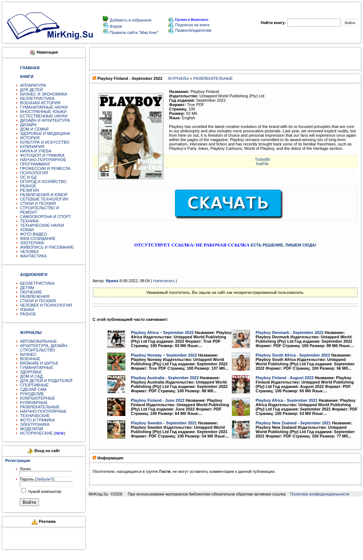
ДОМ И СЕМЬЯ (34, 129)
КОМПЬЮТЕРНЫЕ (37, 398)
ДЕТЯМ (27, 287)
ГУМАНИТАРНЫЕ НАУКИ (44, 107)
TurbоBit (262, 159)
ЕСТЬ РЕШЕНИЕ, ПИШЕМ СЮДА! (283, 245)
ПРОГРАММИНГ (35, 164)
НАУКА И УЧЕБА (35, 151)
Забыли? (44, 479)
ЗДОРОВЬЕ (31, 372)
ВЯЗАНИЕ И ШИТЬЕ (39, 363)
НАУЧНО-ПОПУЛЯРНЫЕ (43, 411)
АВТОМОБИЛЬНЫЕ (38, 341)
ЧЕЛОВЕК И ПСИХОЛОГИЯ (46, 305)
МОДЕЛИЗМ (31, 429)
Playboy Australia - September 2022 (165, 378)
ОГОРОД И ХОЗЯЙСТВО (43, 181)
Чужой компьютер (44, 491)
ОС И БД (28, 177)
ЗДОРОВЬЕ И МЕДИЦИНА (45, 133)
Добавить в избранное (130, 20)
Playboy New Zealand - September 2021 (293, 423)
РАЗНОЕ (28, 186)
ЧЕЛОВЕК (29, 251)
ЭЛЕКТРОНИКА (34, 424)
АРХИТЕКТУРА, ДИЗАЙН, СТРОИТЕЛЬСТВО (44, 347)
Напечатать (164, 281)
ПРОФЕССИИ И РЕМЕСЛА (45, 168)
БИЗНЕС (28, 354)
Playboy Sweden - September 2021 (164, 423)
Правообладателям (189, 30)
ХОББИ (27, 230)
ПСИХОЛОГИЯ (34, 173)
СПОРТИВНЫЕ (34, 385)
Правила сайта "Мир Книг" (134, 32)
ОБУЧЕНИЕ (31, 292)
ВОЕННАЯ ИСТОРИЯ (40, 103)
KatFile (262, 164)
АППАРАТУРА (33, 85)
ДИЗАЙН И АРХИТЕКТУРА (45, 120)
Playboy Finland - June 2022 (157, 400)
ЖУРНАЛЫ (178, 78)
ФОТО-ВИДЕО (33, 234)
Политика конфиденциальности (319, 494)
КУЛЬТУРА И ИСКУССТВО (44, 142)
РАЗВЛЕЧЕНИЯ (35, 296)
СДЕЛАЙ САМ (33, 389)
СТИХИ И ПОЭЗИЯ (38, 203)
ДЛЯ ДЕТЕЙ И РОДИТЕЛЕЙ (46, 380)
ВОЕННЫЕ (30, 359)
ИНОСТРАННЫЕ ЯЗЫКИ (43, 111)
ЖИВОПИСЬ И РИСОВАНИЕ (47, 247)
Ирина (112, 281)
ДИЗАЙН (28, 124)
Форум (115, 26)
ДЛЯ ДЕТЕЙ (31, 90)
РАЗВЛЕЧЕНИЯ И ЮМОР (44, 194)
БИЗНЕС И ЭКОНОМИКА (43, 94)
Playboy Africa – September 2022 (162, 332)
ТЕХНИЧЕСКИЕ (35, 415)
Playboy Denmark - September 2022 (289, 332)
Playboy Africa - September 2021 (286, 400)
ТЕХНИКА (29, 221)
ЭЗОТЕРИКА (32, 243)
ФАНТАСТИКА (33, 256)
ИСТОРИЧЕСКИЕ (36, 433)
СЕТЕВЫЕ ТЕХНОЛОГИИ (44, 199)
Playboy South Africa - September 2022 (292, 355)
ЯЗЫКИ (27, 309)
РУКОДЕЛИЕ (32, 394)
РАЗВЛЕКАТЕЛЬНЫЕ (40, 407)
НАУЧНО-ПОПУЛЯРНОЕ (43, 160)
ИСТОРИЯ (29, 138)
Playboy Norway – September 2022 (164, 355)
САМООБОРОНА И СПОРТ (45, 216)
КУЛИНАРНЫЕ (34, 402)
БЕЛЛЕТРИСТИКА (37, 98)
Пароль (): (37, 479)
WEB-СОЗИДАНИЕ (38, 238)
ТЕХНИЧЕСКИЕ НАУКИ (42, 225)
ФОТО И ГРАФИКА (37, 420)
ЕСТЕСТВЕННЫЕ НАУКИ (43, 116)
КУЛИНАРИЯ (32, 146)
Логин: (26, 469)
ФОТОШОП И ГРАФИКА (42, 155)
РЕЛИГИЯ (29, 190)
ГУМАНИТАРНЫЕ (36, 367)
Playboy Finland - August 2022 (284, 378)
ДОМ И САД (31, 376)
